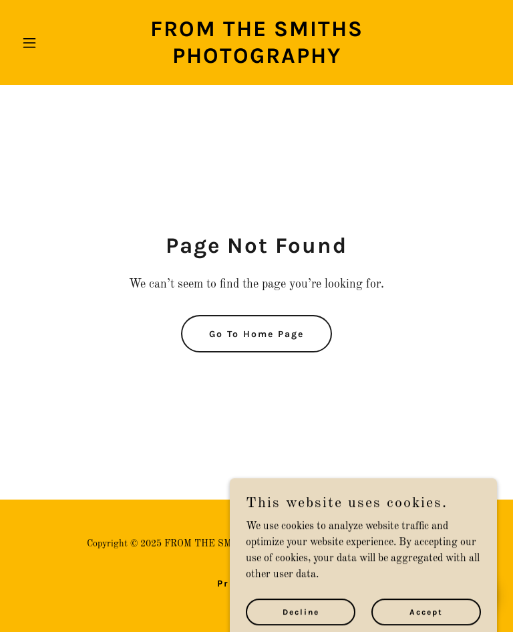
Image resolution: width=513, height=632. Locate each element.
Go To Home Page (256, 334)
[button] (52, 42)
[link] (256, 60)
